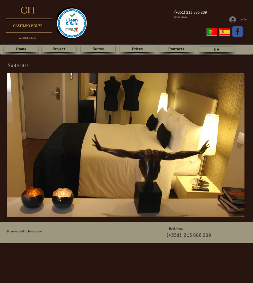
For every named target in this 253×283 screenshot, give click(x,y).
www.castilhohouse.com (26, 231)
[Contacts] (176, 49)
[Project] (59, 49)
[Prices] (137, 49)
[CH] (216, 49)
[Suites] (98, 49)
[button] (125, 145)
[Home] (21, 49)
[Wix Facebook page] (237, 31)
